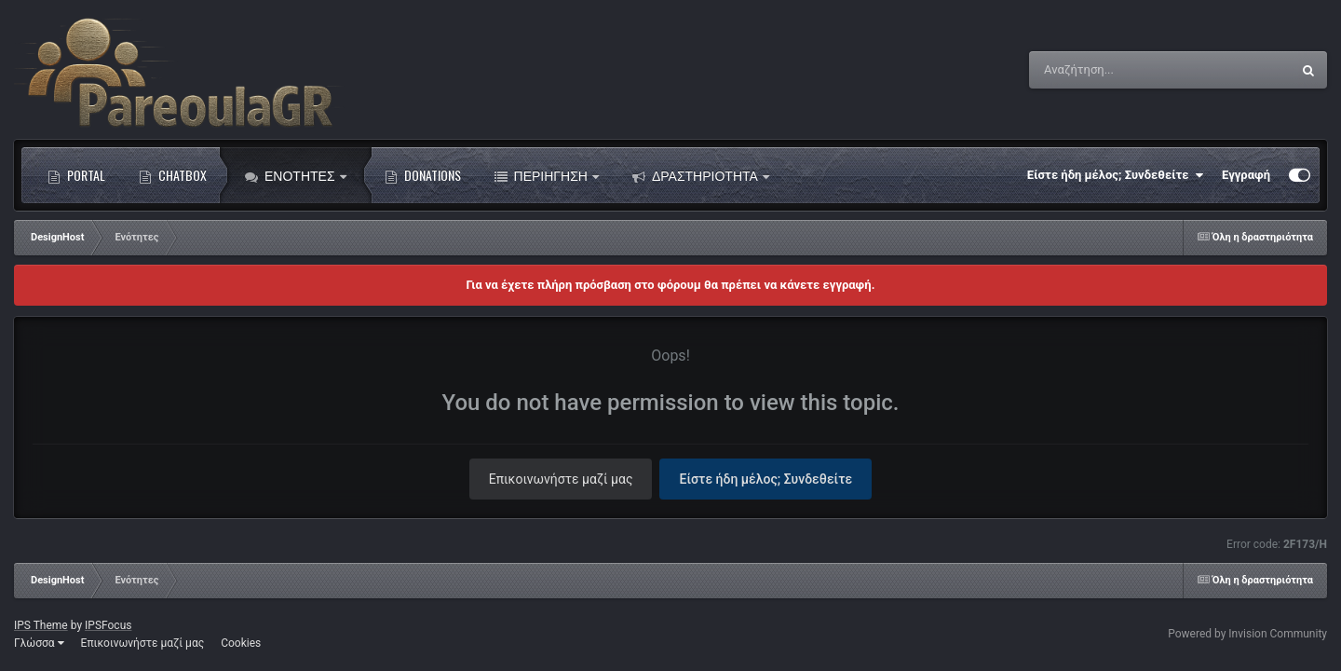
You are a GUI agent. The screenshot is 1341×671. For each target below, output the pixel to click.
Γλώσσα (39, 643)
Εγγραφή (1246, 175)
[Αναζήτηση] (1122, 70)
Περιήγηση (547, 175)
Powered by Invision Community (1247, 633)
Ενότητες (296, 175)
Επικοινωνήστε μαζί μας (561, 479)
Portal (76, 175)
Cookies (241, 643)
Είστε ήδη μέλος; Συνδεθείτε (1115, 175)
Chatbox (173, 175)
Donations (423, 175)
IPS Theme (41, 625)
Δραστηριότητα (701, 175)
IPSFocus (108, 625)
